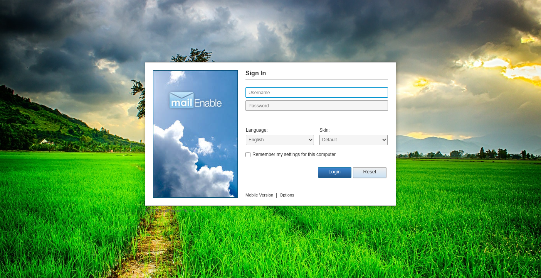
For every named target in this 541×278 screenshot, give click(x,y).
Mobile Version (259, 195)
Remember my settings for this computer (294, 154)
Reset (369, 172)
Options (287, 195)
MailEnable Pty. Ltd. (179, 210)
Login (334, 172)
